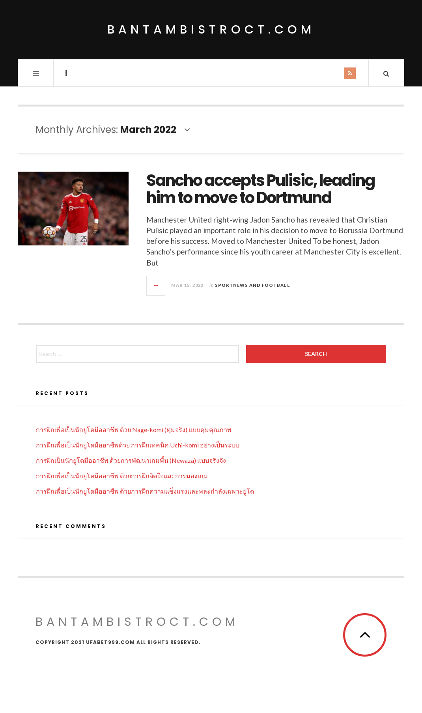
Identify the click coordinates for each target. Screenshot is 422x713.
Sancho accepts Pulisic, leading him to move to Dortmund (260, 189)
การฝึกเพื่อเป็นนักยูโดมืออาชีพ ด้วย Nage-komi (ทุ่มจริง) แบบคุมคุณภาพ (134, 429)
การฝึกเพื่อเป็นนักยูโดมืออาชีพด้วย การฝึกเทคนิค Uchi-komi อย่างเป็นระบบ (137, 445)
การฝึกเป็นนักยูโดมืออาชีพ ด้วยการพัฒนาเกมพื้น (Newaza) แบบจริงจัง (131, 460)
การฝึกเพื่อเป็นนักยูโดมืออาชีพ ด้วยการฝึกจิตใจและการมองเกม (122, 475)
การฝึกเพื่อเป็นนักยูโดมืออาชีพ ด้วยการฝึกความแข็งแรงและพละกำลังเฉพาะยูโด (145, 491)
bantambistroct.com (211, 29)
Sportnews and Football (252, 285)
